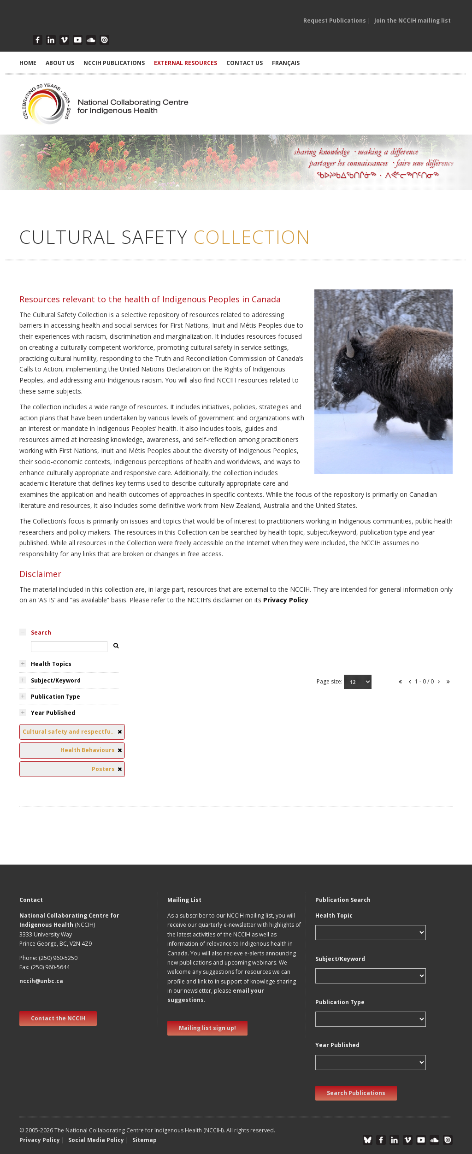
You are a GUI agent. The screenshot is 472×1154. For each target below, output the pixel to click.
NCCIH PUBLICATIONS (114, 63)
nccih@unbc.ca (41, 981)
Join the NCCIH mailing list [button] (412, 20)
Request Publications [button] (334, 20)
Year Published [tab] (53, 713)
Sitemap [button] (144, 1140)
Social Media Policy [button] (96, 1140)
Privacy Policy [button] (39, 1140)
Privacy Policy (285, 599)
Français (286, 63)
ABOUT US (60, 63)
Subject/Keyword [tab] (56, 680)
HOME (27, 63)
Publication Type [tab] (55, 697)
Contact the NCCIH (58, 1018)
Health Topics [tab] (51, 664)
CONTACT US (244, 63)
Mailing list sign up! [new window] (207, 1028)
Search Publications (356, 1093)
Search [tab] (41, 632)
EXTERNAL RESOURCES (185, 63)
